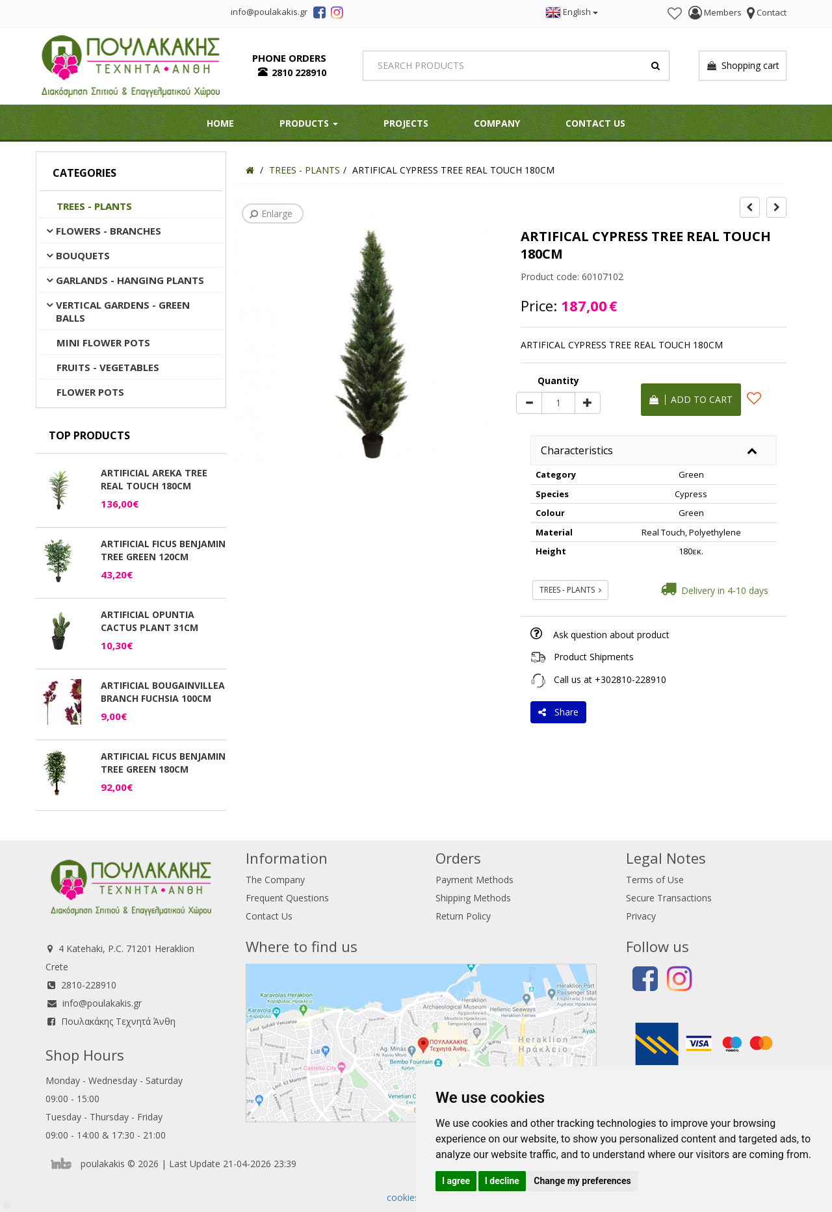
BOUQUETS (83, 255)
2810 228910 (299, 72)
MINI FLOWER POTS (103, 342)
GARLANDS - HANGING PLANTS (130, 280)
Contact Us (595, 123)
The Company (275, 879)
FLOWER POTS (90, 391)
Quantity (558, 380)
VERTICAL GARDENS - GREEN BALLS (123, 311)
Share (558, 712)
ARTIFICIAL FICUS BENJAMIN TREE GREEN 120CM (163, 550)
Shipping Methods (473, 898)
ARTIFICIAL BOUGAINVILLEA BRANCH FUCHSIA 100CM (163, 691)
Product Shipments (594, 657)
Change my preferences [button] (582, 1181)
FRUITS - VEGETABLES (108, 367)
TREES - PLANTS (94, 206)
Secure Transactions (669, 898)
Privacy (641, 916)
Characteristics (577, 450)
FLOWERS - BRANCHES (108, 230)
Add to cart (691, 399)
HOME (220, 123)
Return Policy (463, 916)
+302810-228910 (630, 679)
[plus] (588, 403)
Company (497, 123)
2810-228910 (88, 985)
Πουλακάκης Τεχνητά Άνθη (118, 1021)
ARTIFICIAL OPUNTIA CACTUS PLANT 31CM (149, 621)
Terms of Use (655, 879)
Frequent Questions (287, 898)
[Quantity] (558, 403)
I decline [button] (502, 1181)
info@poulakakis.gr (102, 1003)
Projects (406, 123)
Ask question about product (611, 634)
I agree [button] (456, 1181)
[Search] (516, 66)
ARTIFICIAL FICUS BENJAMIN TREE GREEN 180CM (163, 762)
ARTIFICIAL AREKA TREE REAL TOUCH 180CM (154, 479)
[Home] (250, 170)
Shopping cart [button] (742, 65)
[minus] (529, 403)
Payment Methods (475, 879)
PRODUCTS (309, 123)
